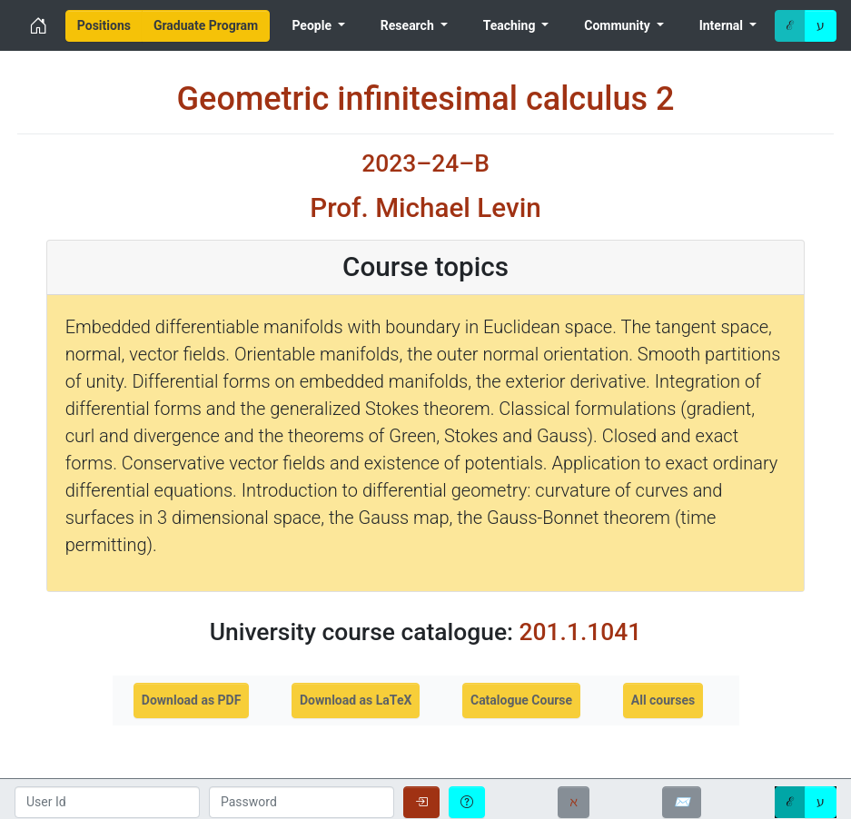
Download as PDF (192, 700)
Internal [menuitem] (723, 25)
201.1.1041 (581, 631)
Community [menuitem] (618, 25)
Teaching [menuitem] (511, 25)
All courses (663, 700)
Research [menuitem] (409, 25)
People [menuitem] (313, 25)
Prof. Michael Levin (425, 207)
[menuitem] (104, 26)
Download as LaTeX (355, 700)
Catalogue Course (521, 700)
